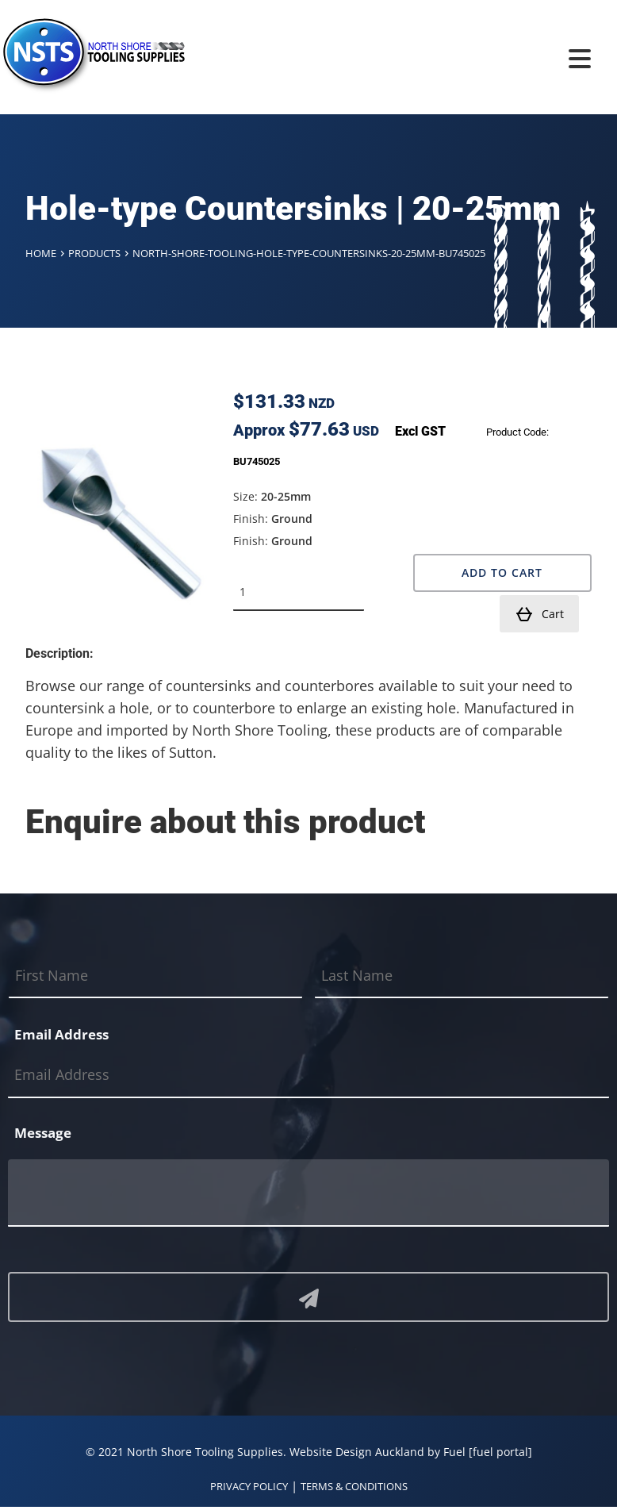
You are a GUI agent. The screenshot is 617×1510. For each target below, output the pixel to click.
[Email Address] (308, 1075)
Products (94, 253)
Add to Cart (502, 572)
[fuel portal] (500, 1451)
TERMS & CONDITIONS (354, 1486)
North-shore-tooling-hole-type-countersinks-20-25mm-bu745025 (308, 253)
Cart (539, 614)
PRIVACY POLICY (249, 1486)
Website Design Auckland (356, 1451)
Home (40, 253)
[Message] (308, 1193)
